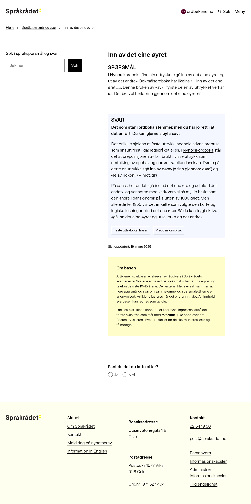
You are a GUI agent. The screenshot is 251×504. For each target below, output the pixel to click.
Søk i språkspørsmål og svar (32, 53)
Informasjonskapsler (208, 461)
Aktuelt (74, 417)
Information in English (87, 451)
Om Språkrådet (81, 426)
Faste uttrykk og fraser (130, 230)
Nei (131, 375)
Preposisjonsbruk (169, 230)
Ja (116, 375)
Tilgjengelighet (203, 484)
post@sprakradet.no (208, 438)
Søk (223, 11)
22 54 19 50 (200, 426)
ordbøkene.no (197, 11)
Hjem (10, 28)
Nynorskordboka (198, 150)
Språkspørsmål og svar (39, 28)
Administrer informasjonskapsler (208, 472)
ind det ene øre (160, 210)
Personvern (200, 452)
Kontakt (74, 434)
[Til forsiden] (23, 11)
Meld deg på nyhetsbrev (89, 442)
